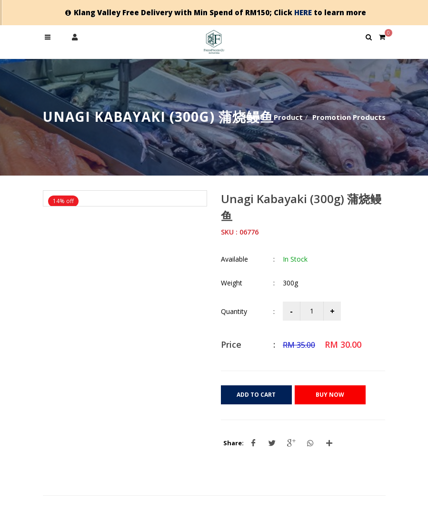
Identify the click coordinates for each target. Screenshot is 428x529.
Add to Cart (256, 395)
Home (253, 117)
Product (288, 117)
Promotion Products (349, 117)
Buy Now (330, 395)
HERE (303, 12)
